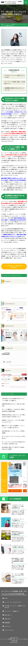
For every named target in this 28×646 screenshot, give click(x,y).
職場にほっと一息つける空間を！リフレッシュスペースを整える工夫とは (13, 426)
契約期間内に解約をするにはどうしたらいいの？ (14, 89)
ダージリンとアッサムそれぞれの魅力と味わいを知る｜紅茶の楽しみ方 (13, 443)
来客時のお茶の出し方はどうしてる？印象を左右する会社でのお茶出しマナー (13, 416)
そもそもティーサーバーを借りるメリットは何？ (15, 76)
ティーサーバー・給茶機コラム (11, 611)
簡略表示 (14, 71)
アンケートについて (9, 630)
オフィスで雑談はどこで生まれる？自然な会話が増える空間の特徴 (13, 410)
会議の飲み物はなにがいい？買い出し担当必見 (13, 405)
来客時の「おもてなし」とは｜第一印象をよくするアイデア (13, 421)
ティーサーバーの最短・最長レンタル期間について (15, 82)
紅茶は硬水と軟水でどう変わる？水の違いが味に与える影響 (13, 448)
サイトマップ (7, 626)
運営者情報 (7, 622)
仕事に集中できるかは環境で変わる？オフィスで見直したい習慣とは (13, 399)
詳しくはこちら (16, 490)
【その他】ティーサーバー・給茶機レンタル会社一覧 (14, 606)
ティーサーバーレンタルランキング (12, 602)
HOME (5, 598)
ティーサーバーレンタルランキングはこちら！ (15, 266)
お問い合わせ (7, 619)
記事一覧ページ (8, 615)
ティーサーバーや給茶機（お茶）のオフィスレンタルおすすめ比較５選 (14, 592)
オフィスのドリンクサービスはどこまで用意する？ (13, 437)
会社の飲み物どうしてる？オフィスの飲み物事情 (13, 432)
